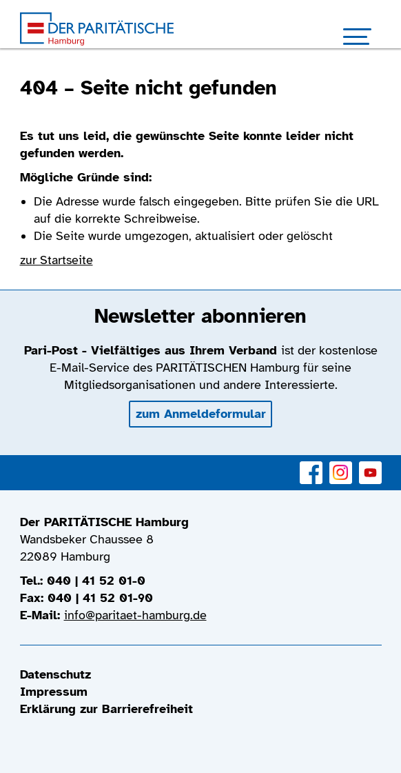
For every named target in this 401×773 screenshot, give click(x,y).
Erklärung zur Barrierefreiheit (106, 708)
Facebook (311, 465)
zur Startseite (56, 260)
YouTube (370, 465)
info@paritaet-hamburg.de (135, 615)
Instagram (340, 465)
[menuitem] (201, 674)
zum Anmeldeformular (201, 413)
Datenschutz (55, 674)
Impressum (54, 691)
